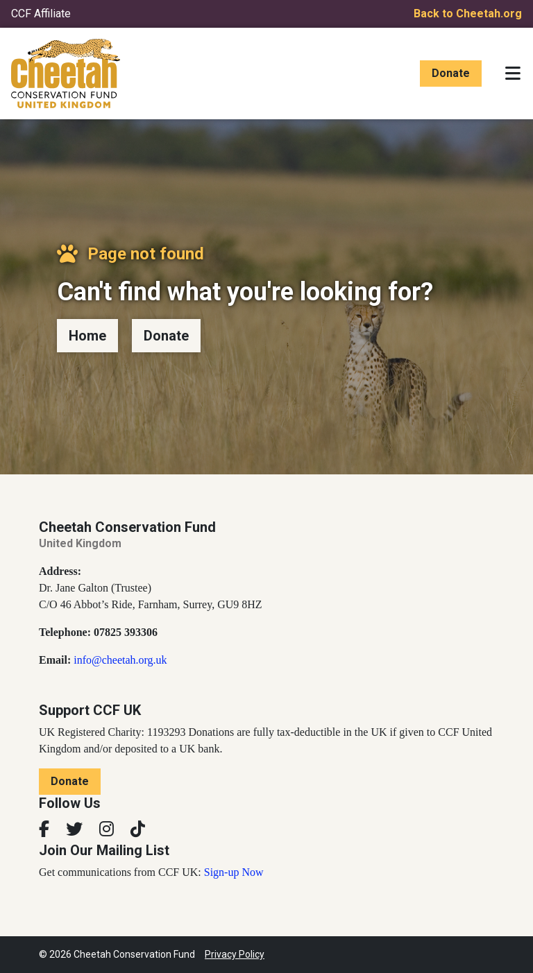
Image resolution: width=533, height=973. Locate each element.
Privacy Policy (234, 954)
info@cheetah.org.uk (120, 660)
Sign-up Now (234, 872)
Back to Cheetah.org (468, 13)
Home (87, 335)
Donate (451, 73)
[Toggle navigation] (513, 73)
